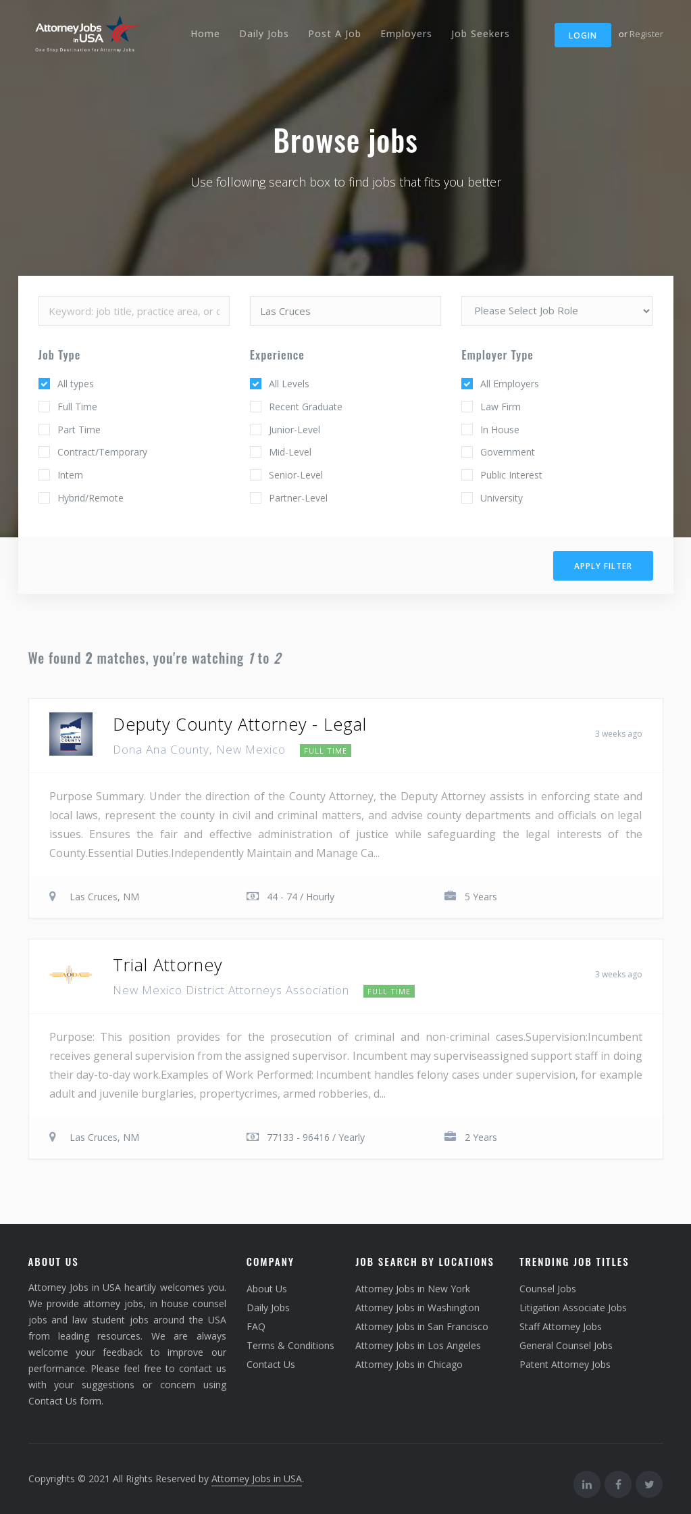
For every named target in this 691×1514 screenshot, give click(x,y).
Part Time (79, 429)
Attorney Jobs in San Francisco (421, 1326)
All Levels (289, 383)
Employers (406, 33)
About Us (267, 1288)
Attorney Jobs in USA (256, 1478)
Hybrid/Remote (90, 497)
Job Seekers (480, 33)
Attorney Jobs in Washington (417, 1307)
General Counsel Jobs (566, 1345)
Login (583, 35)
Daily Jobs (264, 33)
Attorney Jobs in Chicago (409, 1364)
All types (75, 383)
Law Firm (500, 406)
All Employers (509, 383)
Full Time (77, 406)
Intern (70, 474)
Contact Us (271, 1364)
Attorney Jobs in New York (412, 1288)
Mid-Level (290, 451)
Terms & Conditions (290, 1345)
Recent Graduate (305, 406)
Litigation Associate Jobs (573, 1307)
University (501, 497)
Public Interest (511, 474)
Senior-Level (296, 474)
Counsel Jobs (547, 1288)
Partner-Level (298, 497)
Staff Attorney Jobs (560, 1326)
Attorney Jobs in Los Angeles (418, 1345)
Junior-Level (294, 429)
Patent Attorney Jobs (565, 1364)
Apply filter (603, 566)
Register (646, 34)
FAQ (256, 1326)
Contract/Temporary (102, 451)
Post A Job (334, 33)
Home (205, 33)
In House (499, 429)
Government (507, 451)
